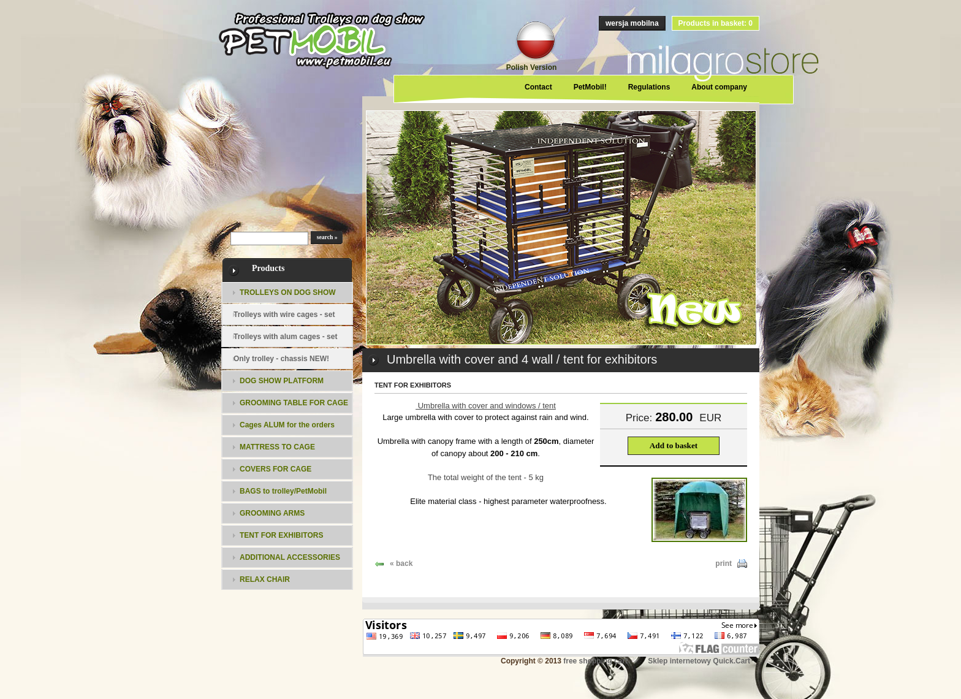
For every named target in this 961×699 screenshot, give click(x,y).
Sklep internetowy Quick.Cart (699, 661)
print (723, 563)
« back (401, 563)
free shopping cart (595, 661)
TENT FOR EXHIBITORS (412, 385)
